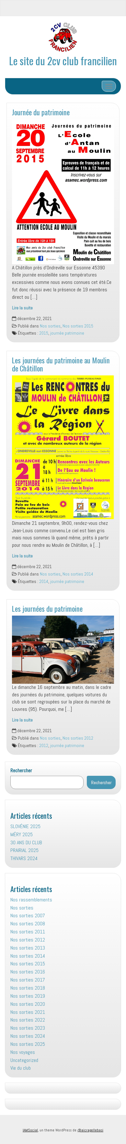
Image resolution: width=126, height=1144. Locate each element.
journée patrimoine (67, 333)
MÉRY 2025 (21, 834)
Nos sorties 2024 (27, 1036)
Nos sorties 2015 (78, 326)
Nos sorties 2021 (27, 1012)
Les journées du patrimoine (47, 608)
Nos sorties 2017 (27, 979)
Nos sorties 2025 (27, 1044)
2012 (43, 745)
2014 (43, 581)
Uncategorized (24, 1060)
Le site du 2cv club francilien (63, 60)
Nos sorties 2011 (27, 931)
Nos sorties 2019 (27, 996)
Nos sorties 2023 (27, 1027)
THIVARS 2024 (24, 858)
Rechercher (21, 770)
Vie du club (20, 1068)
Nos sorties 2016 (27, 971)
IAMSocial (30, 1130)
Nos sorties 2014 (78, 574)
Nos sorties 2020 (27, 1004)
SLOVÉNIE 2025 (25, 826)
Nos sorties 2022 (27, 1019)
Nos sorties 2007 (27, 915)
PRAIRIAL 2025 (24, 850)
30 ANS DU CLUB (26, 842)
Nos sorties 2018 (27, 987)
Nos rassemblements (31, 899)
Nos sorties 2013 (27, 947)
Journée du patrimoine (41, 112)
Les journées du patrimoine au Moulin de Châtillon (61, 364)
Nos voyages (22, 1052)
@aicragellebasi (90, 1130)
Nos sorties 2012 (78, 738)
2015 (43, 333)
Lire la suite (22, 308)
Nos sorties (50, 326)
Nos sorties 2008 (27, 923)
